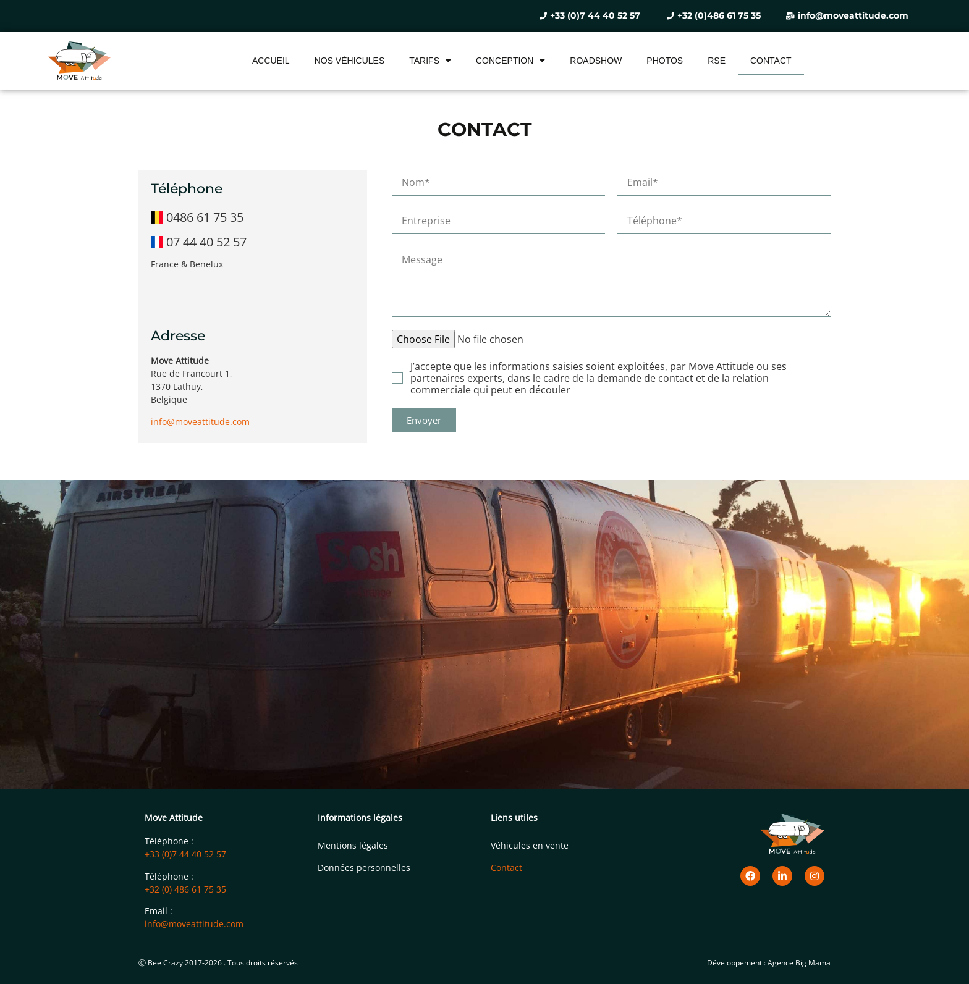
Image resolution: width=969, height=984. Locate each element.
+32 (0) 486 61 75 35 (185, 889)
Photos (664, 60)
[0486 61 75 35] (253, 214)
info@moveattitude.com (200, 421)
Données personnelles (364, 867)
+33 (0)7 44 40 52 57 (185, 854)
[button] (424, 420)
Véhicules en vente (530, 845)
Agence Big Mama (799, 962)
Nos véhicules (350, 60)
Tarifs (430, 60)
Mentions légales (353, 845)
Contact (771, 60)
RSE (717, 60)
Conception (510, 60)
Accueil (271, 60)
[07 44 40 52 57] (253, 239)
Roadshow (596, 60)
